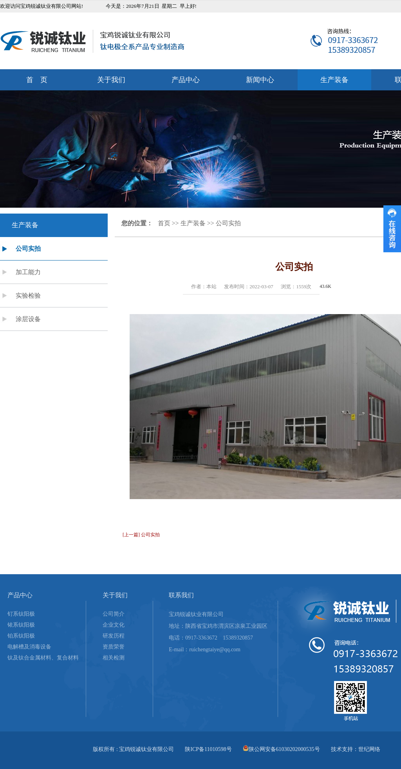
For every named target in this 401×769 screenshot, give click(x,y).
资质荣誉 (114, 647)
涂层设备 (28, 319)
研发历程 (114, 636)
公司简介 (114, 614)
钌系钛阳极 (21, 614)
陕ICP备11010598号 (208, 749)
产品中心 (186, 80)
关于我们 (111, 80)
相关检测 (114, 658)
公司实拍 (28, 248)
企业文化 (114, 625)
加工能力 (28, 272)
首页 (164, 223)
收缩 (392, 228)
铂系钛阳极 (21, 636)
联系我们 (181, 595)
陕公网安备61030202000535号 (284, 749)
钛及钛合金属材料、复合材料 (43, 658)
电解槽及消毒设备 (29, 647)
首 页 (36, 80)
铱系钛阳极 (21, 625)
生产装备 (334, 80)
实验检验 (28, 295)
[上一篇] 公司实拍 (141, 534)
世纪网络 (369, 749)
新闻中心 (260, 80)
